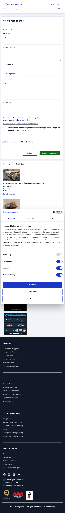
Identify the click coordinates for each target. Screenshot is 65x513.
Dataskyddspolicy (9, 461)
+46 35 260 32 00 (10, 482)
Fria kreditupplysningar (11, 366)
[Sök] (59, 9)
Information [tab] (32, 218)
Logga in (55, 4)
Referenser (7, 454)
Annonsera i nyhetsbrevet (12, 394)
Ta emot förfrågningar (10, 352)
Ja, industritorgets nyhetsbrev (17, 130)
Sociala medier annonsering (13, 426)
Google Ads (7, 419)
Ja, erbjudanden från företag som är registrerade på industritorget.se (33, 127)
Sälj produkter (8, 356)
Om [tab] (53, 218)
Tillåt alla (32, 285)
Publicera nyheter (9, 359)
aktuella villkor (25, 120)
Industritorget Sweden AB (13, 480)
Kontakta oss (7, 464)
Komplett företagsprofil (11, 349)
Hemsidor (6, 429)
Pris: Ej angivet (9, 194)
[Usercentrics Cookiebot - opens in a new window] (53, 212)
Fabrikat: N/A (7, 186)
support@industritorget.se (13, 485)
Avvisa (32, 299)
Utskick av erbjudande (11, 391)
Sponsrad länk (8, 384)
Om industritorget (9, 457)
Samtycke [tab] (11, 218)
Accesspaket (7, 401)
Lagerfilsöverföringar (10, 398)
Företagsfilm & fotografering (13, 433)
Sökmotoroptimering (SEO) (12, 422)
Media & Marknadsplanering (13, 436)
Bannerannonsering (10, 387)
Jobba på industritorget (11, 468)
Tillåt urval (32, 292)
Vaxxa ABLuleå (6, 189)
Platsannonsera (8, 363)
